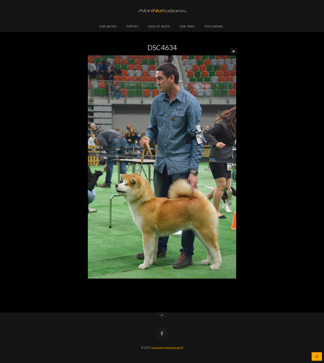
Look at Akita (158, 26)
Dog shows (214, 26)
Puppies (132, 26)
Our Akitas (108, 26)
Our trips (187, 26)
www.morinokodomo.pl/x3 (167, 347)
